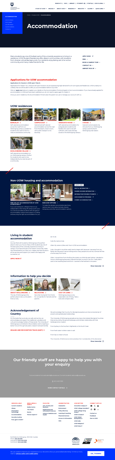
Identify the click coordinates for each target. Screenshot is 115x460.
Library (72, 3)
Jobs (60, 421)
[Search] (58, 3)
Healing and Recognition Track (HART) (26, 330)
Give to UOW (94, 418)
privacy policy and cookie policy (27, 453)
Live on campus (9, 20)
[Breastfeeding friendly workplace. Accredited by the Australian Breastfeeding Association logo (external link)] (99, 441)
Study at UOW (35, 15)
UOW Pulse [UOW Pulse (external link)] (77, 426)
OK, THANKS (96, 453)
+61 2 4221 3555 (57, 381)
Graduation (62, 405)
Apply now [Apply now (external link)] (87, 56)
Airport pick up (88, 68)
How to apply (8, 22)
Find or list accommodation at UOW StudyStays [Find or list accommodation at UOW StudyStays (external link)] (25, 194)
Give (65, 3)
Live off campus (9, 24)
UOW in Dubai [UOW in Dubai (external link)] (78, 414)
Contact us (8, 29)
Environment (62, 408)
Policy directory (63, 411)
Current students (16, 405)
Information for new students (85, 194)
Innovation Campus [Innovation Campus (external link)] (80, 405)
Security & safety (16, 417)
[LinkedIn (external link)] (94, 409)
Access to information (65, 418)
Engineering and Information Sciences (49, 410)
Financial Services (64, 416)
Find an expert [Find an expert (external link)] (31, 414)
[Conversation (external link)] (97, 409)
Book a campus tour (90, 62)
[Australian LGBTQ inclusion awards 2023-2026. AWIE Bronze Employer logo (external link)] (87, 441)
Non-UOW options (57, 194)
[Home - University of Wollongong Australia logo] (15, 6)
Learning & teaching (65, 413)
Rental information (81, 188)
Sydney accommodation (83, 200)
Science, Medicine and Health (49, 414)
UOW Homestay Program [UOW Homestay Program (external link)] (83, 197)
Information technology (15, 411)
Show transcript (96, 266)
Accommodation (11, 16)
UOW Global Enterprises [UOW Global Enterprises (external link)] (77, 418)
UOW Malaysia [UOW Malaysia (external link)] (78, 423)
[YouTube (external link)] (97, 406)
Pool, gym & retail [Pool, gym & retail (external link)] (16, 419)
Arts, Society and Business (48, 406)
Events (29, 412)
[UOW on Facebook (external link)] (91, 405)
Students (80, 3)
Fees (84, 59)
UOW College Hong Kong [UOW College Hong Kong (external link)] (80, 411)
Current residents (9, 26)
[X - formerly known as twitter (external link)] (94, 405)
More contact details (56, 388)
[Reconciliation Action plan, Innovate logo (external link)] (76, 441)
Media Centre (31, 407)
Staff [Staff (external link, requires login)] (89, 3)
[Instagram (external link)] (91, 409)
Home (28, 15)
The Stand (30, 409)
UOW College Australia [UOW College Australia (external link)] (81, 408)
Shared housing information (84, 191)
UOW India (77, 421)
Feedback (93, 416)
